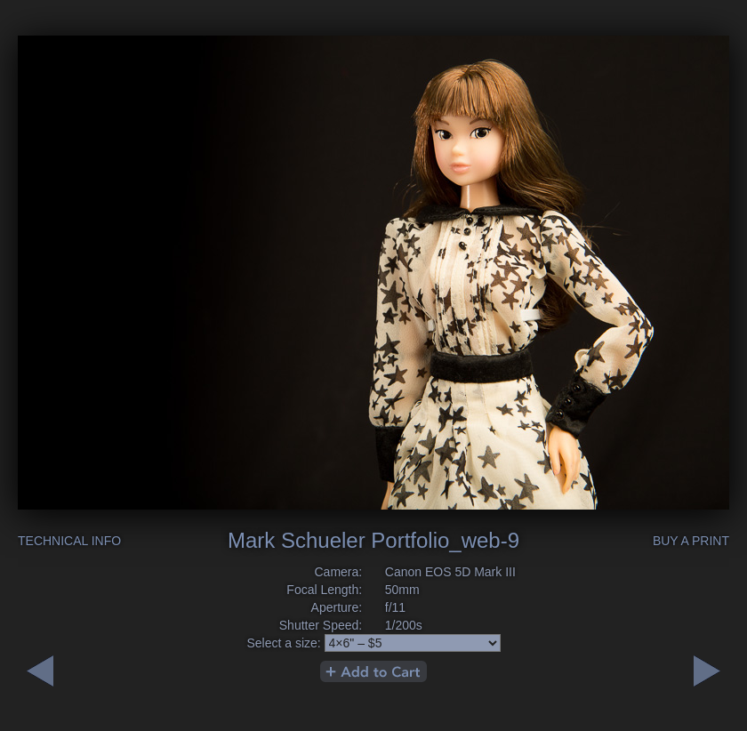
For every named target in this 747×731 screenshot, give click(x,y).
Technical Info (69, 541)
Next (40, 671)
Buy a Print (691, 541)
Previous (707, 671)
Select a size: (283, 643)
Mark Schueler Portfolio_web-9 (373, 540)
